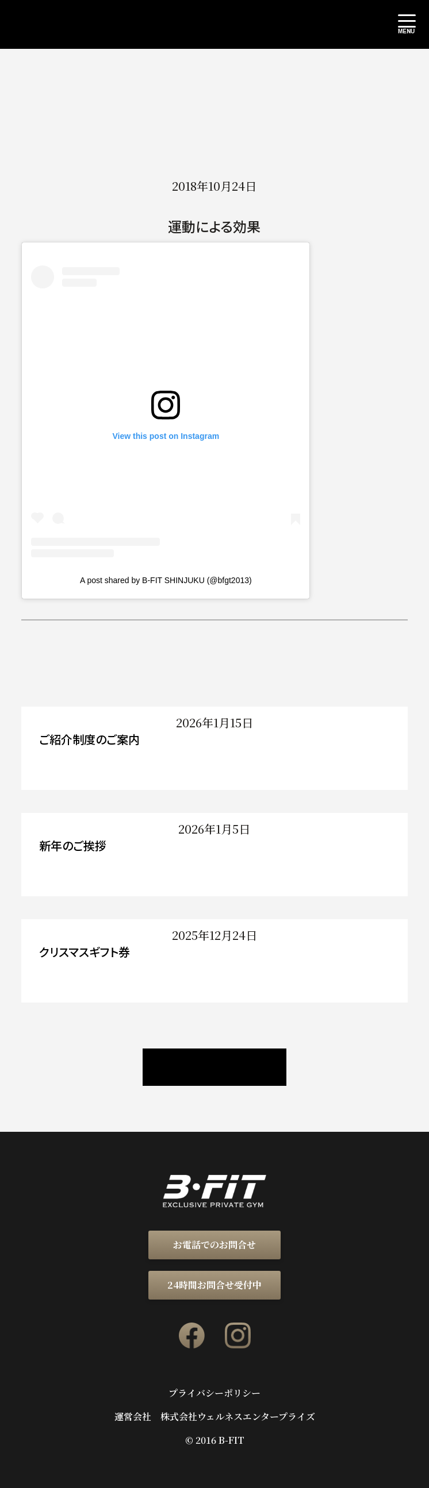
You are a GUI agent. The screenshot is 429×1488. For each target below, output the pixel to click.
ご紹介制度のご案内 (89, 739)
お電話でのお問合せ (214, 1244)
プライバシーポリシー (214, 1393)
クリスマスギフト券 (84, 951)
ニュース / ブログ (214, 1067)
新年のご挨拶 (72, 845)
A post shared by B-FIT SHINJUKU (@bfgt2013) (166, 580)
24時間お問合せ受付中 (214, 1285)
